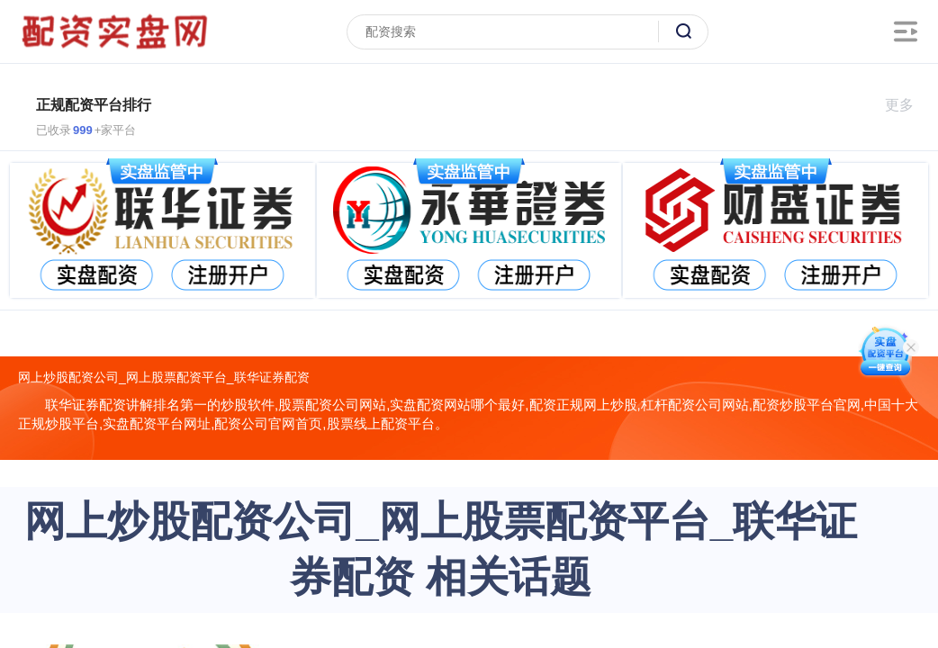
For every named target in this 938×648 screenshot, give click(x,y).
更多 (907, 104)
